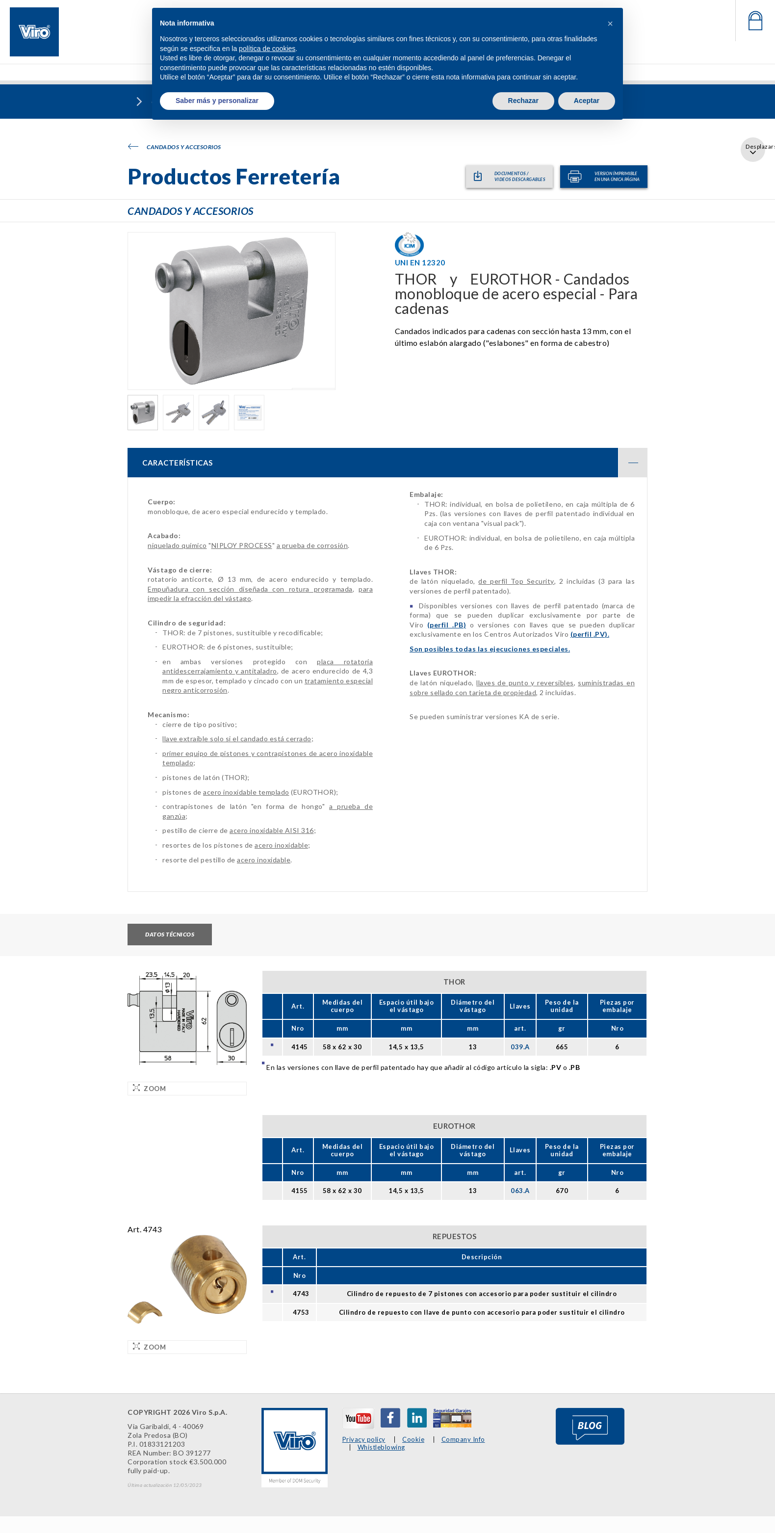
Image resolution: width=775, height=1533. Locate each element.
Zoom (149, 1089)
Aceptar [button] (586, 100)
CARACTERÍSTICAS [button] (394, 464)
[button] (610, 23)
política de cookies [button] (267, 48)
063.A (520, 1192)
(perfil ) (446, 627)
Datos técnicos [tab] (169, 936)
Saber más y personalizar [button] (217, 100)
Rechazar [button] (523, 100)
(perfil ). (590, 636)
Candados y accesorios (174, 147)
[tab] (387, 464)
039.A (520, 1048)
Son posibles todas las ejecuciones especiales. (490, 651)
